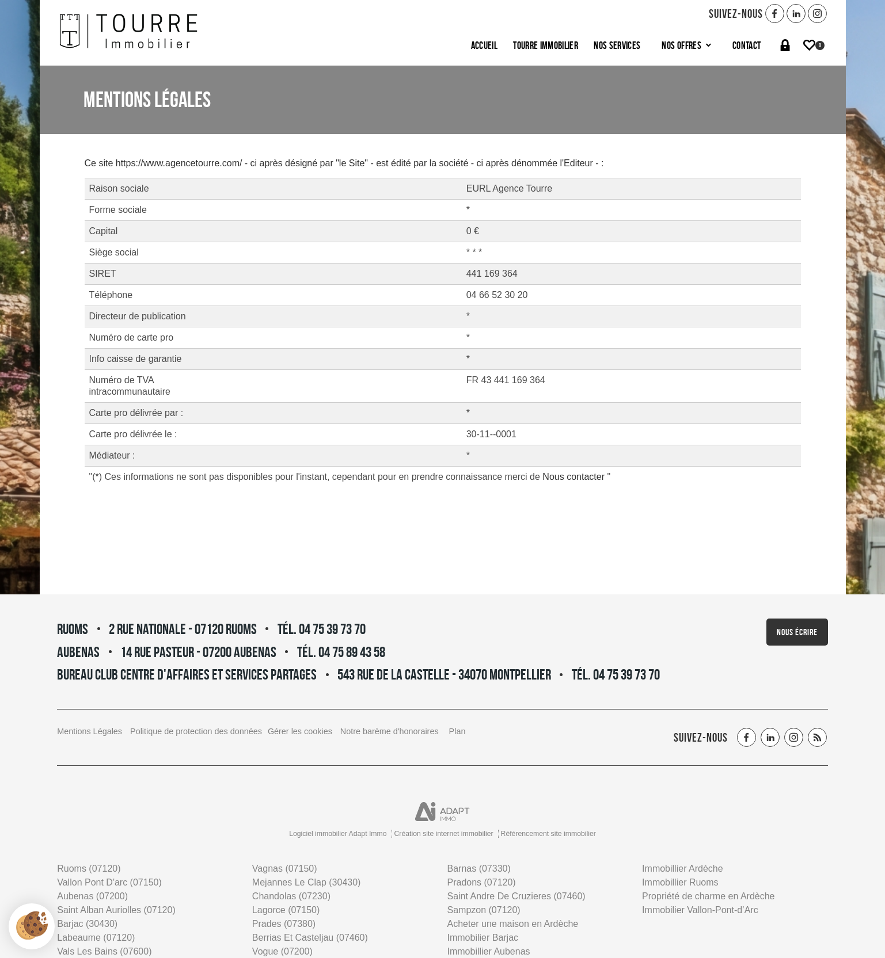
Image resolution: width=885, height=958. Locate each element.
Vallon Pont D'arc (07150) (109, 882)
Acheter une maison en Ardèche (512, 924)
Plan (457, 731)
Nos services (617, 45)
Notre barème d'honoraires (390, 731)
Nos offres (686, 45)
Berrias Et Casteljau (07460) (310, 937)
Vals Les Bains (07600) (104, 951)
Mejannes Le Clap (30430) (306, 882)
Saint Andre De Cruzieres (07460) (516, 896)
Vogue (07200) (282, 951)
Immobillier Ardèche (682, 868)
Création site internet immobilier (443, 834)
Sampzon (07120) (483, 910)
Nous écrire (797, 632)
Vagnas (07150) (284, 868)
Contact (746, 45)
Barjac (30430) (87, 924)
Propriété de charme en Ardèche (708, 896)
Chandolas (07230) (291, 896)
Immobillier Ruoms (680, 882)
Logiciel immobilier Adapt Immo (337, 834)
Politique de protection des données (196, 731)
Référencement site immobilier (548, 834)
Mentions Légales (89, 731)
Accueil (484, 45)
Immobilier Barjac (482, 937)
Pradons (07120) (481, 882)
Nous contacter (574, 477)
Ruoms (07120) (88, 868)
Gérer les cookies (300, 731)
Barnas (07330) (478, 868)
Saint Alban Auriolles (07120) (116, 910)
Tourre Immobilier (545, 45)
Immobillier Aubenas (488, 951)
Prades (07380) (284, 924)
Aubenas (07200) (92, 896)
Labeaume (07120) (96, 937)
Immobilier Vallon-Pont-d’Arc (700, 910)
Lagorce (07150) (286, 910)
